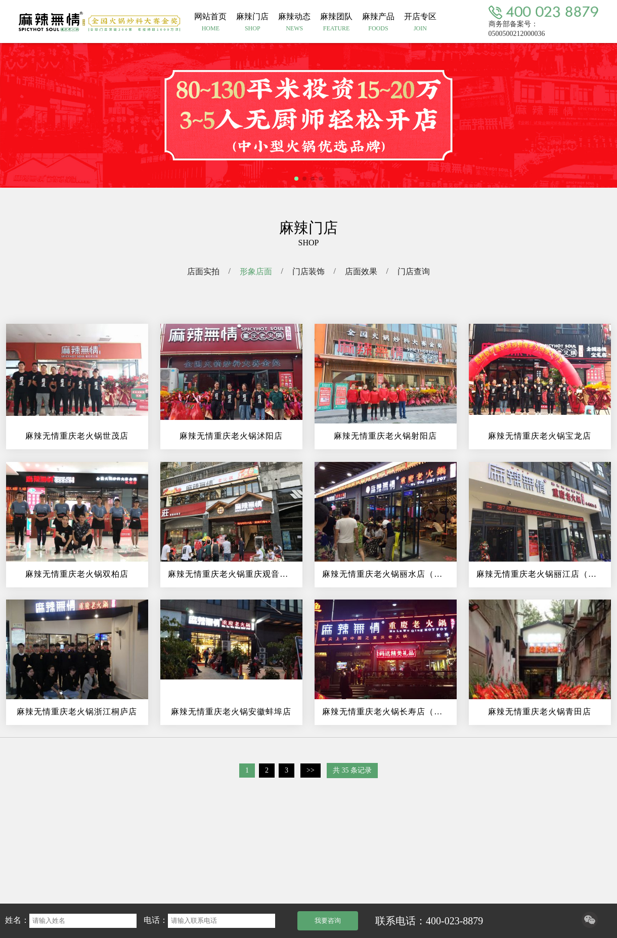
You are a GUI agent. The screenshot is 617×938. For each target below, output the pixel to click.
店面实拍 (203, 271)
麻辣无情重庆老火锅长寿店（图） (386, 711)
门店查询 (414, 271)
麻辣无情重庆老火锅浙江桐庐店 (77, 711)
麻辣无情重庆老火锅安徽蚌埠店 (231, 711)
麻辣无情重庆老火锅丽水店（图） (386, 574)
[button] (296, 179)
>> (310, 770)
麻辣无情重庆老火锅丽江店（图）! (542, 574)
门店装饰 (308, 271)
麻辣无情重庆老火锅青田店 (539, 711)
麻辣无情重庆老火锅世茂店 (76, 436)
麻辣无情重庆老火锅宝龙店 (539, 436)
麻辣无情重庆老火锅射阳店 (385, 436)
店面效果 (361, 271)
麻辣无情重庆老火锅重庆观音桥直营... (235, 574)
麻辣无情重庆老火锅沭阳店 (231, 436)
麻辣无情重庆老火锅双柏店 (76, 574)
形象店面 (256, 271)
